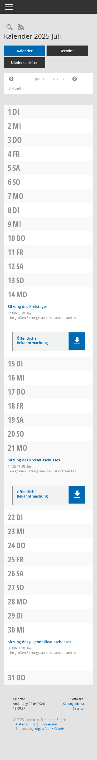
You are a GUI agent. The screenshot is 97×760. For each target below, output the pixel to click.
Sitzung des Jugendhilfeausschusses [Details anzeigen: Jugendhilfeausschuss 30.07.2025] (39, 641)
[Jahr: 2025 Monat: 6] (11, 79)
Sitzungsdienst (73, 706)
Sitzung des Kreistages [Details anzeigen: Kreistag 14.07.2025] (28, 306)
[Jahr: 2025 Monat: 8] (75, 79)
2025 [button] (58, 78)
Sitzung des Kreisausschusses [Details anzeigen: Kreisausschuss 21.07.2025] (34, 460)
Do (17, 139)
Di (16, 111)
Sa (16, 168)
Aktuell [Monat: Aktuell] (15, 88)
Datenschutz (25, 724)
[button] (77, 341)
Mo (18, 196)
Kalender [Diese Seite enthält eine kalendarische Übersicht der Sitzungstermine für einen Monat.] (25, 50)
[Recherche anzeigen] (9, 27)
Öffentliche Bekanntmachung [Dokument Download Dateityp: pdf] (32, 340)
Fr (16, 154)
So (16, 182)
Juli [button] (39, 78)
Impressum (49, 724)
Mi (17, 125)
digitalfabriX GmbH (49, 728)
